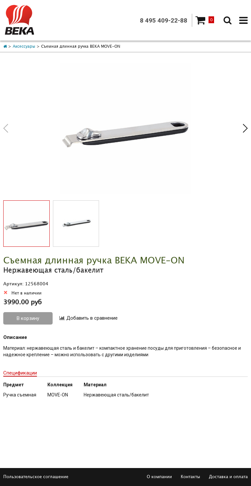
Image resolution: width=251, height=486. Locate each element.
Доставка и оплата (228, 477)
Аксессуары (24, 46)
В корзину (28, 318)
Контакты (190, 477)
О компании (159, 477)
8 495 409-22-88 (163, 20)
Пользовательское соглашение (35, 477)
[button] (245, 128)
